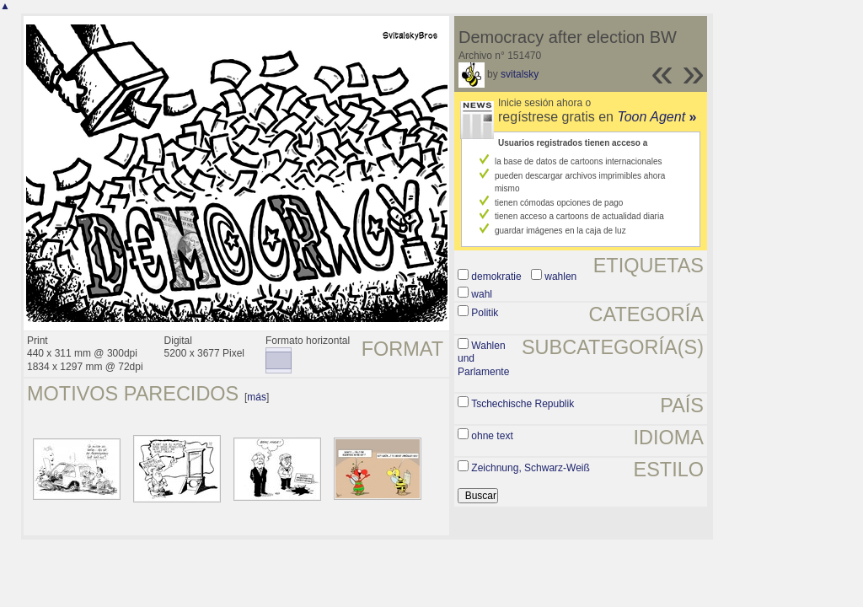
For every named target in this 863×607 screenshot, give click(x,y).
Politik (484, 313)
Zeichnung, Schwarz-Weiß (530, 468)
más (256, 397)
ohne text (491, 436)
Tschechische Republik (522, 404)
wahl (481, 294)
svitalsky (520, 74)
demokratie (496, 276)
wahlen (560, 276)
